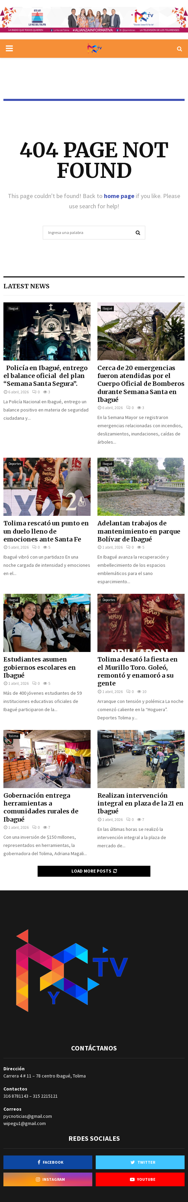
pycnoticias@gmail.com (27, 1116)
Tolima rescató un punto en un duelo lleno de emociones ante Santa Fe (46, 531)
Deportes (15, 463)
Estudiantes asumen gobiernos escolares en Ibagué (39, 667)
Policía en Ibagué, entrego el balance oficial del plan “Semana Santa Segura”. (45, 376)
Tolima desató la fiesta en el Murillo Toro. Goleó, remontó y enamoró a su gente (137, 671)
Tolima (13, 736)
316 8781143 (15, 1096)
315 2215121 (45, 1096)
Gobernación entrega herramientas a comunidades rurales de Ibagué (40, 807)
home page (119, 196)
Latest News (26, 286)
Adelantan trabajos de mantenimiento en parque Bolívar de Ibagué (138, 531)
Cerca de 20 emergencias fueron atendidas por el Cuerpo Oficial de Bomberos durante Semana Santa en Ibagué (141, 384)
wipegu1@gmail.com (24, 1123)
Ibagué (13, 308)
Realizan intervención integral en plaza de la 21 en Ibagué (140, 803)
